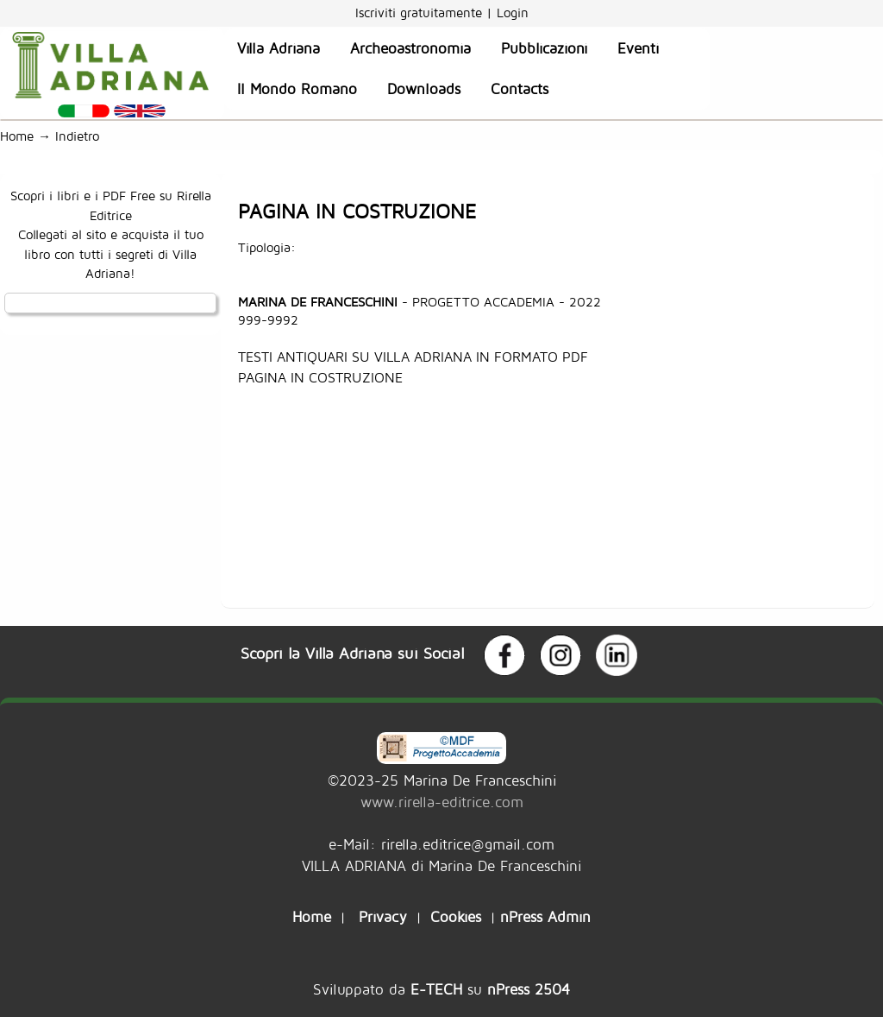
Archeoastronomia (410, 48)
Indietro (81, 136)
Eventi (638, 48)
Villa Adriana (278, 48)
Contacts (519, 89)
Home (17, 136)
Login (513, 12)
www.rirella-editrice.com (441, 801)
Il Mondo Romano (297, 89)
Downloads (423, 89)
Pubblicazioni (544, 48)
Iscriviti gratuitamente (420, 12)
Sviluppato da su (441, 989)
